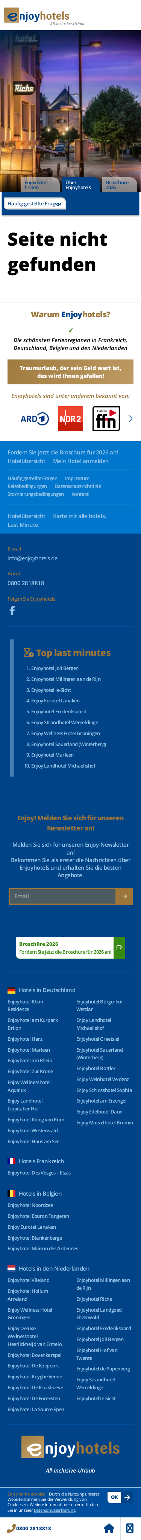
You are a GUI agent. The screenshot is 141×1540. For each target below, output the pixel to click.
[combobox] (35, 203)
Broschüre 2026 (117, 185)
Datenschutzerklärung (55, 1510)
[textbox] (35, 203)
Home (109, 1528)
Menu (129, 1528)
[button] (130, 418)
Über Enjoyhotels (78, 185)
